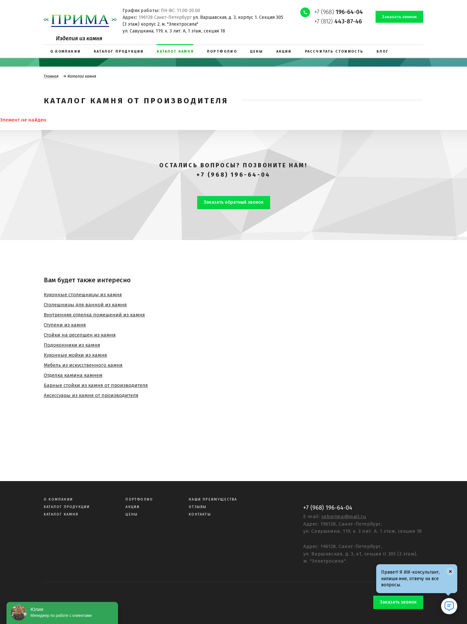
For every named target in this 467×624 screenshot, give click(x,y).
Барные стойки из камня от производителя (96, 385)
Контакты (200, 514)
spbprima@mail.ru (343, 516)
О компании (58, 499)
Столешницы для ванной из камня (85, 305)
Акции (133, 507)
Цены (132, 514)
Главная (51, 76)
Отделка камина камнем (73, 375)
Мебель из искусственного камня (83, 365)
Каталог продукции (67, 507)
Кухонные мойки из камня (75, 355)
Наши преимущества (213, 499)
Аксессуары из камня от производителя (91, 395)
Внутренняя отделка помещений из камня (94, 315)
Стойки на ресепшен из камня (80, 335)
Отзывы (198, 507)
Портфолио (139, 499)
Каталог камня (61, 514)
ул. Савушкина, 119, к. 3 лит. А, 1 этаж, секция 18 (174, 31)
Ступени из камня (65, 325)
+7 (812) (338, 21)
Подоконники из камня (72, 345)
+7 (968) (338, 12)
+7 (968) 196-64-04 (233, 174)
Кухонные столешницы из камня (83, 295)
